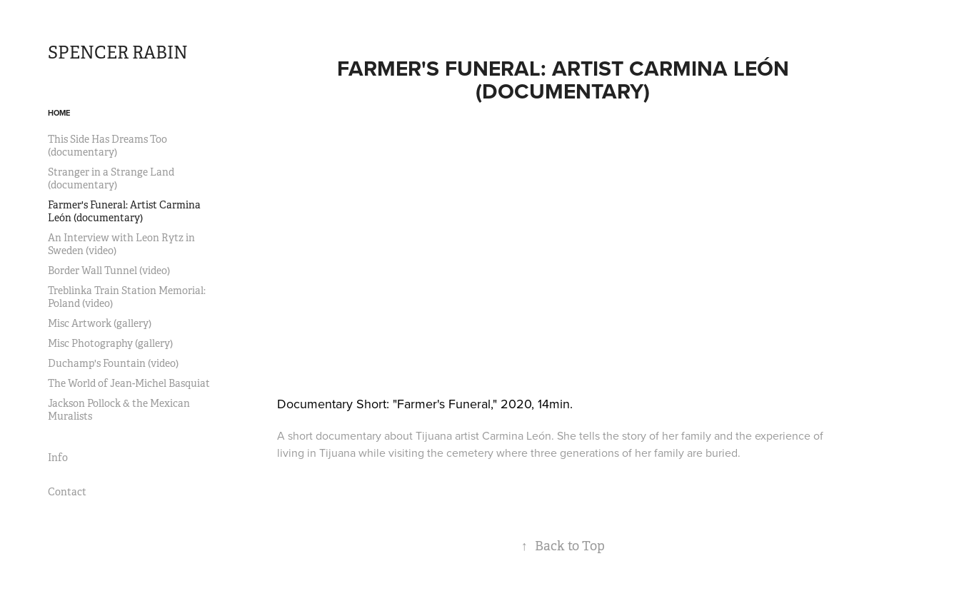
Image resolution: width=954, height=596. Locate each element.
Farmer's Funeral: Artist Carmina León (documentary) (124, 211)
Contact (67, 491)
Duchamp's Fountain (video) (113, 363)
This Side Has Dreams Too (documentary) (107, 145)
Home (59, 112)
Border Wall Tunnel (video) (109, 270)
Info (58, 457)
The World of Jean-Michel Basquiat (129, 383)
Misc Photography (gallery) (110, 343)
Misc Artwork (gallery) (99, 323)
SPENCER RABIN (118, 53)
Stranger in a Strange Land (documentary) (111, 178)
